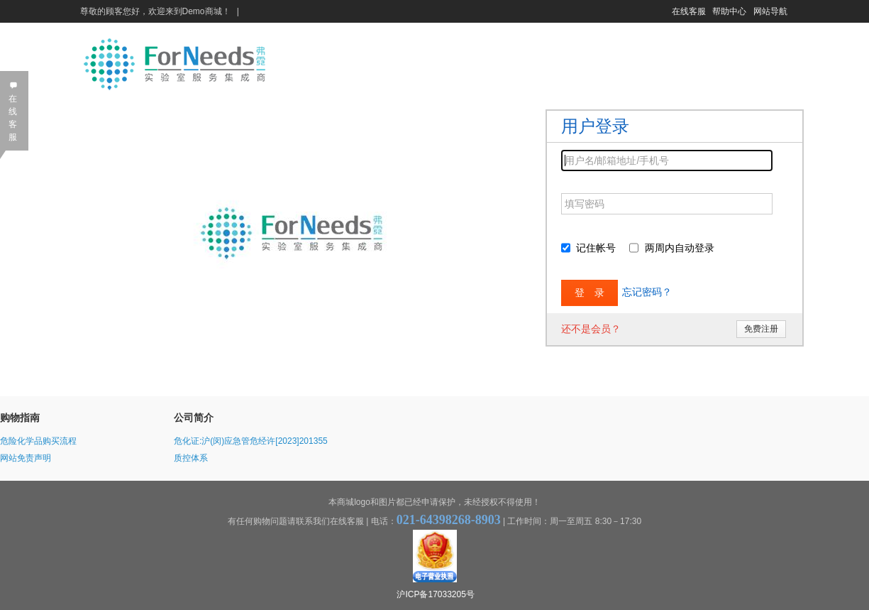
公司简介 (194, 417)
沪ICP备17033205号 (435, 594)
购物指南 (20, 417)
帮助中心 (729, 11)
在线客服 (689, 11)
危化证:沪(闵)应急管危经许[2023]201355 (251, 441)
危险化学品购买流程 (38, 441)
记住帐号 (596, 248)
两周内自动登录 (679, 248)
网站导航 (770, 11)
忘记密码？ (647, 292)
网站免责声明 (25, 458)
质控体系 (191, 458)
